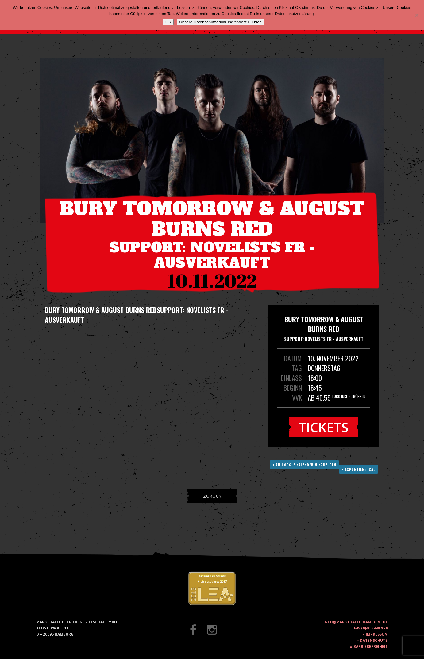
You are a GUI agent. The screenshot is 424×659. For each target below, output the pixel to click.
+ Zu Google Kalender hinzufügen (304, 464)
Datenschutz (374, 640)
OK (168, 22)
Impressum (377, 634)
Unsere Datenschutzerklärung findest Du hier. (220, 22)
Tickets (324, 427)
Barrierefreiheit (370, 646)
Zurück (212, 496)
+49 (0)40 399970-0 (370, 628)
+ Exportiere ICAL (358, 469)
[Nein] (416, 15)
